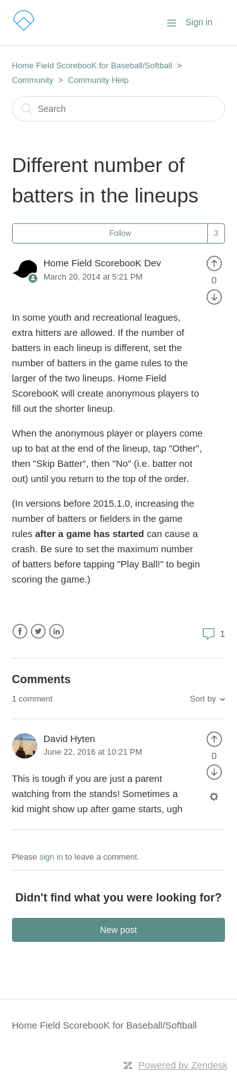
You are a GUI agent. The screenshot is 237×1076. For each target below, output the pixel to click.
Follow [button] (120, 233)
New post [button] (118, 930)
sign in (51, 857)
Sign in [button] (198, 22)
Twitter (38, 632)
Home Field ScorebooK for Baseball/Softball (92, 65)
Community (33, 80)
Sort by (203, 698)
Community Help (98, 80)
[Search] (119, 108)
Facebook (20, 632)
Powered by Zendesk (183, 1065)
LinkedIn (56, 632)
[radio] (214, 262)
